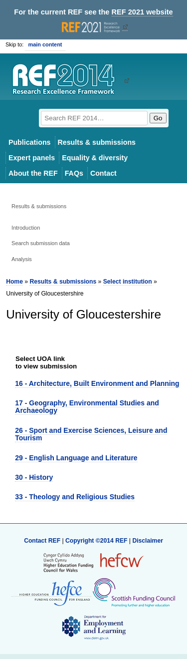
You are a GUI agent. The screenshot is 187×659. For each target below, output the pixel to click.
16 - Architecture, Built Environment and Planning (97, 383)
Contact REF (42, 540)
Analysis (21, 259)
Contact (103, 173)
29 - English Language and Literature (76, 458)
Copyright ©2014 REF (97, 540)
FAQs (74, 173)
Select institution (127, 281)
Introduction (25, 228)
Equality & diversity (95, 158)
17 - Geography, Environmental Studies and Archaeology (87, 406)
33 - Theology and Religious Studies (75, 497)
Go (158, 118)
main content (45, 44)
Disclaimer (147, 540)
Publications (29, 142)
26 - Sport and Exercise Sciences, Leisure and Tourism (91, 434)
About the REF (33, 173)
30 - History (34, 477)
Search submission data (40, 243)
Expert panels (31, 158)
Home (14, 281)
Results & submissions (97, 142)
